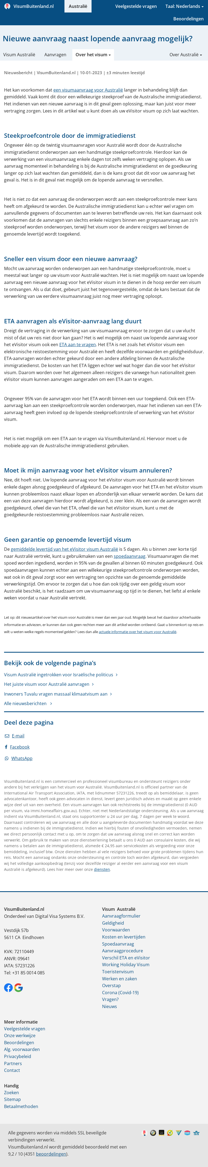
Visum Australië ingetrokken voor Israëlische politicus (58, 675)
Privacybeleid (17, 1056)
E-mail (14, 736)
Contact (12, 1070)
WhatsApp (18, 758)
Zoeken (11, 1093)
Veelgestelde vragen (136, 6)
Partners (13, 1063)
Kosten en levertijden (123, 937)
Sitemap (12, 1099)
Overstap (111, 985)
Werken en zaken (119, 979)
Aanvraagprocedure (122, 951)
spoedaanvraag (129, 556)
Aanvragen (55, 55)
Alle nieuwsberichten (26, 703)
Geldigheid (113, 923)
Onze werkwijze (19, 1035)
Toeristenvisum (118, 972)
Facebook (17, 747)
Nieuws (109, 1006)
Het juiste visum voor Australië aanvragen (46, 684)
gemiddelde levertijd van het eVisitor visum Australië (64, 549)
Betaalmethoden (21, 1106)
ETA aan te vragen (77, 345)
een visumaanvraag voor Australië (88, 90)
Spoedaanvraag (118, 944)
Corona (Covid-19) (120, 993)
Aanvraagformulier (121, 916)
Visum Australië (19, 55)
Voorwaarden (116, 930)
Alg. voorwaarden (22, 1049)
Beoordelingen (188, 19)
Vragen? (110, 999)
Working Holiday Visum (126, 965)
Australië (78, 6)
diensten (102, 869)
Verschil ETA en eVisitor (126, 958)
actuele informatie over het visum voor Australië (137, 631)
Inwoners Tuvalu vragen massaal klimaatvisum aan (56, 694)
